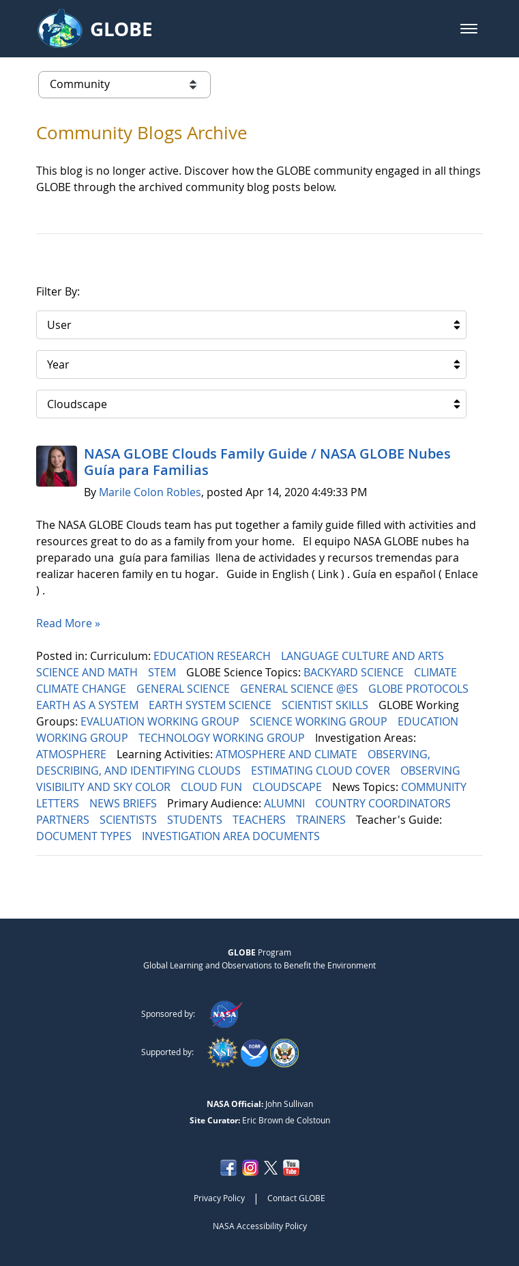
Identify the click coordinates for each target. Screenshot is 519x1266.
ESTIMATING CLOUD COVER (322, 770)
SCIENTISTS (130, 819)
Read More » (68, 623)
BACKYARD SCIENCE (354, 672)
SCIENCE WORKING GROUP (320, 721)
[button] (469, 29)
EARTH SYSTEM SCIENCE (211, 705)
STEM (163, 672)
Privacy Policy (219, 1197)
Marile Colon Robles (150, 492)
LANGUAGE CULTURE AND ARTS (364, 655)
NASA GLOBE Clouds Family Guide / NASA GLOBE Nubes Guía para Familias (267, 461)
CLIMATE (437, 672)
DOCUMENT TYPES (85, 836)
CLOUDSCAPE (288, 786)
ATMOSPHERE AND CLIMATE (288, 754)
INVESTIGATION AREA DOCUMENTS (232, 836)
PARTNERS (64, 819)
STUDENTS (196, 819)
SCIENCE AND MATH (88, 672)
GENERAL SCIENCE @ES (300, 688)
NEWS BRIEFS (124, 803)
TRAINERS (322, 819)
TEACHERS (260, 819)
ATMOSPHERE (72, 754)
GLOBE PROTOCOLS (419, 688)
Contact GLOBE (296, 1197)
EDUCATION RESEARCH (213, 655)
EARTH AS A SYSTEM (88, 705)
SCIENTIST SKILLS (326, 705)
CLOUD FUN (213, 786)
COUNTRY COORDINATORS (384, 803)
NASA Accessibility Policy (260, 1225)
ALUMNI (286, 803)
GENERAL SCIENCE (184, 688)
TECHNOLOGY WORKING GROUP (223, 737)
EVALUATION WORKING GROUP (161, 721)
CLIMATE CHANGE (82, 688)
